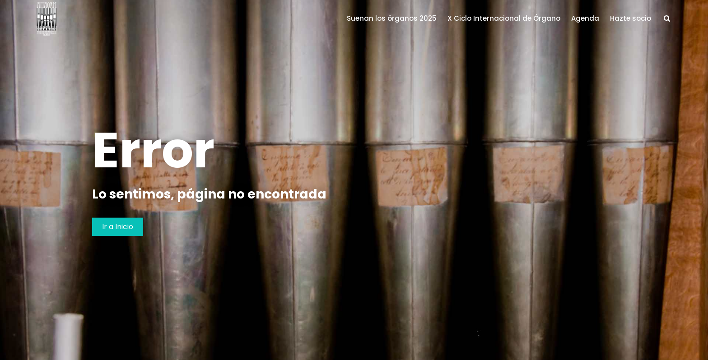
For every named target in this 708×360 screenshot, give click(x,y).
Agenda (585, 18)
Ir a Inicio (117, 226)
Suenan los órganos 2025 (392, 18)
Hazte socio (630, 18)
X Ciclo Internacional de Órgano (503, 18)
